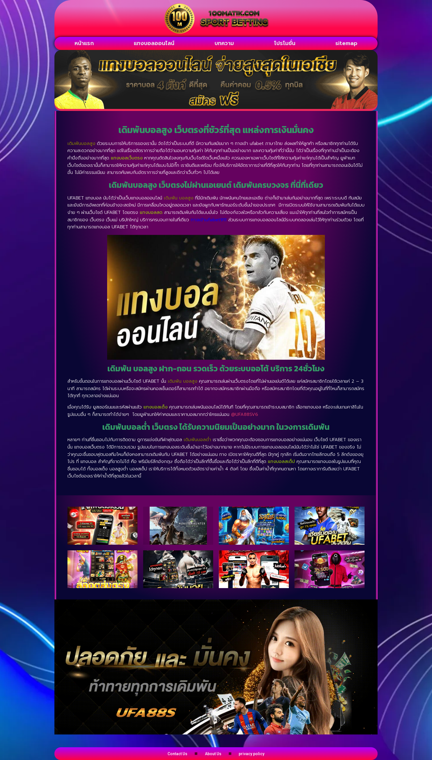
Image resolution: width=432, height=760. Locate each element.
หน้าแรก (84, 43)
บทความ (224, 43)
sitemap (346, 43)
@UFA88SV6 (244, 414)
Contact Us (155, 753)
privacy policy (273, 753)
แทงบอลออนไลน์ (154, 43)
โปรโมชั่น (284, 43)
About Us (213, 753)
